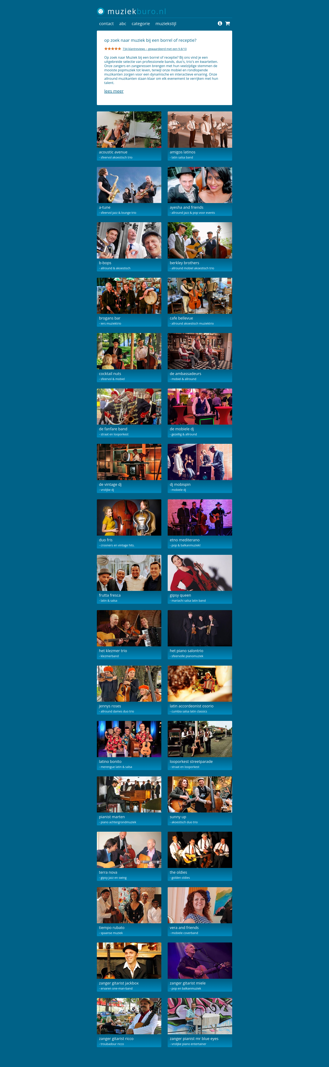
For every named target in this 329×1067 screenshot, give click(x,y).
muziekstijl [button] (165, 23)
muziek (137, 11)
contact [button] (106, 23)
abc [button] (122, 23)
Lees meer (113, 91)
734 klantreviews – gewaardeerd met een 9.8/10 (155, 49)
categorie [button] (141, 23)
